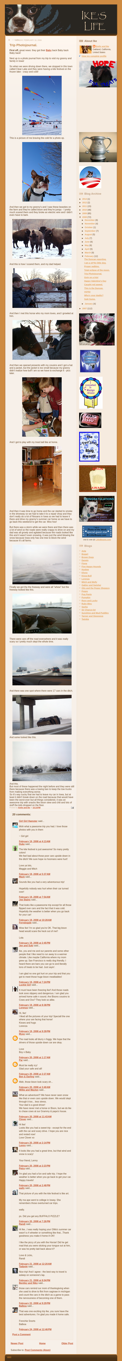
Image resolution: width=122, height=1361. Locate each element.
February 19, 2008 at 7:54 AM (34, 897)
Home (42, 1343)
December (90, 220)
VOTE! (87, 292)
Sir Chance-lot (89, 610)
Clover (22, 1119)
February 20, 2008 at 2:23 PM (34, 1166)
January (89, 304)
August (88, 234)
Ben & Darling (26, 1076)
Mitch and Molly (89, 582)
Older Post (67, 1343)
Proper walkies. (92, 266)
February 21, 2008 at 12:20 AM (35, 1264)
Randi (22, 1224)
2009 (84, 213)
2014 (84, 199)
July (87, 238)
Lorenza (23, 1007)
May (87, 245)
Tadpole (23, 1266)
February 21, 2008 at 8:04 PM (34, 1280)
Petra (22, 1168)
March (88, 252)
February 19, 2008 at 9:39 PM (34, 1031)
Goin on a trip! (91, 277)
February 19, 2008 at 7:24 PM (34, 982)
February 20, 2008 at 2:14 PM (34, 1143)
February (89, 256)
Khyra (85, 573)
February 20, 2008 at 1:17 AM (34, 1057)
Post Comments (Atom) (37, 1350)
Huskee (85, 569)
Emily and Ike (102, 46)
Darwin (85, 560)
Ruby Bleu (87, 604)
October (89, 227)
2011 (84, 206)
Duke (22, 844)
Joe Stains (25, 899)
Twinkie (85, 619)
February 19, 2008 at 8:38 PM (34, 1005)
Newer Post (17, 1343)
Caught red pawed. (93, 284)
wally (22, 1188)
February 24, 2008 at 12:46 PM (35, 1329)
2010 (84, 210)
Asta (84, 551)
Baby (49, 50)
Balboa (23, 1306)
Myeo (22, 1034)
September (90, 231)
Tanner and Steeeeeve (92, 616)
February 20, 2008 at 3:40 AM (34, 1087)
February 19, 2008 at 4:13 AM (34, 841)
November (90, 223)
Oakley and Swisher (91, 585)
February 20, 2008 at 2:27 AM (34, 1074)
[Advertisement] (97, 109)
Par (21, 1060)
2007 (84, 308)
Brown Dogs (88, 557)
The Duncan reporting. (95, 259)
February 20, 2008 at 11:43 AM (35, 1116)
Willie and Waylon (29, 1090)
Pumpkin (86, 597)
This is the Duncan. (93, 288)
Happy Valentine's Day (95, 281)
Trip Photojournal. (93, 274)
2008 (84, 217)
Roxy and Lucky (90, 600)
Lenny (22, 1145)
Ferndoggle (25, 922)
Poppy (85, 591)
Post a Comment (21, 1334)
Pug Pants (87, 594)
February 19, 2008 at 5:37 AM (34, 874)
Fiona (84, 563)
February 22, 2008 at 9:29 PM (34, 1303)
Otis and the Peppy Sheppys (96, 588)
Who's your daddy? (94, 295)
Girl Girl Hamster (28, 821)
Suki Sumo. (90, 299)
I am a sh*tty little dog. (95, 263)
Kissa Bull (87, 576)
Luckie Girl (25, 985)
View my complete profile (94, 56)
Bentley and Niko (28, 1283)
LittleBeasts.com (103, 540)
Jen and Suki (26, 945)
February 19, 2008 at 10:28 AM (35, 920)
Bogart (85, 554)
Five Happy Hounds (91, 566)
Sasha (85, 607)
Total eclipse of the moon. (97, 270)
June (87, 242)
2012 (84, 202)
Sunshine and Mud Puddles (95, 613)
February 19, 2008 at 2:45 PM (34, 943)
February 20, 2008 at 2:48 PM (34, 1185)
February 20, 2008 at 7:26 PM (34, 1221)
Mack (22, 877)
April (87, 249)
